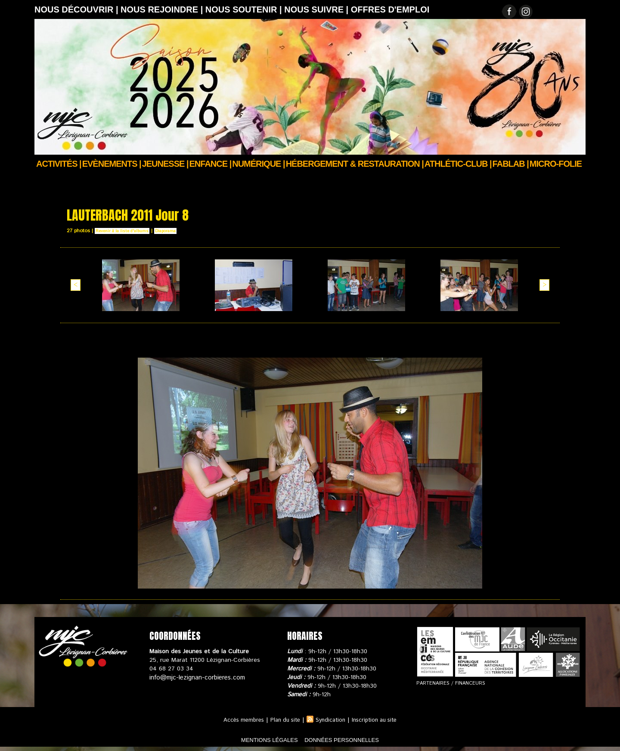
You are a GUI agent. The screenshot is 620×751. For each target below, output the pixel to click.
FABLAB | (511, 163)
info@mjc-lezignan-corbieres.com (194, 677)
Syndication (331, 720)
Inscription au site (379, 720)
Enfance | (210, 163)
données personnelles (354, 739)
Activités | (58, 163)
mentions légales (255, 739)
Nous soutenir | (244, 9)
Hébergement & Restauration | (355, 163)
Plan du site (283, 720)
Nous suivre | (317, 9)
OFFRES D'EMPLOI (390, 9)
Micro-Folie (556, 163)
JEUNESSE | (165, 163)
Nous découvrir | (77, 9)
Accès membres (238, 720)
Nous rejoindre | (163, 9)
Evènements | (111, 163)
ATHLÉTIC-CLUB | (458, 163)
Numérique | (258, 163)
